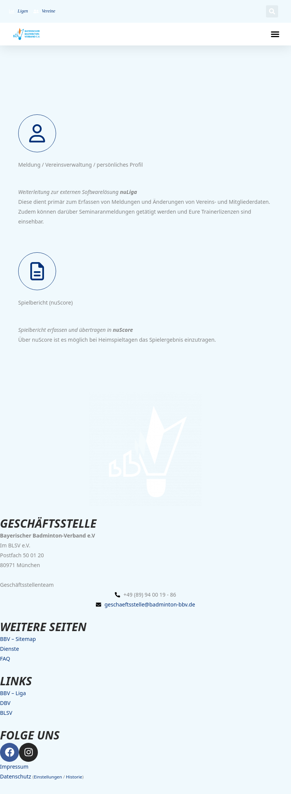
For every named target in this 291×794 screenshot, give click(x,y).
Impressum (14, 766)
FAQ (5, 658)
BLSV (6, 712)
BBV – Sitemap (18, 638)
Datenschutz (15, 776)
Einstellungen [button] (48, 777)
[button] (272, 11)
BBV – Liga (13, 693)
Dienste (9, 648)
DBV (5, 702)
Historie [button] (74, 777)
